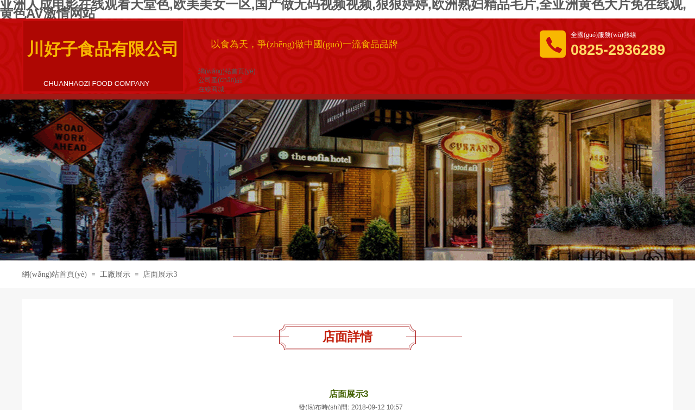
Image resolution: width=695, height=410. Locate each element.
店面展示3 (160, 274)
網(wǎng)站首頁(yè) (54, 274)
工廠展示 (115, 274)
